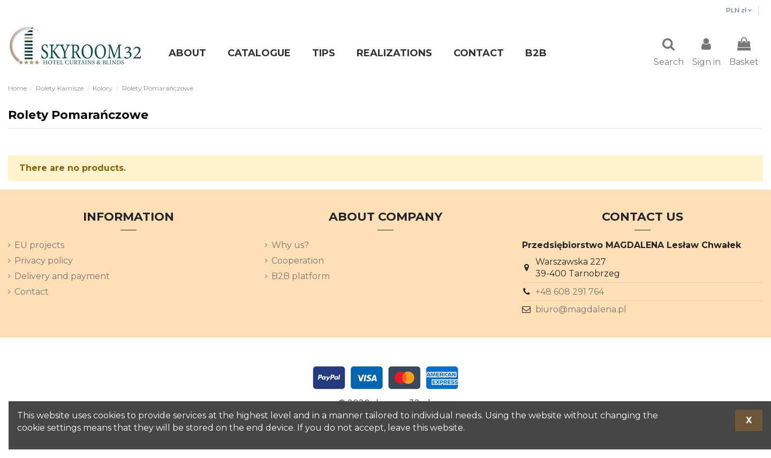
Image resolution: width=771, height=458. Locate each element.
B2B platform (300, 277)
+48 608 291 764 (569, 293)
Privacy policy (43, 262)
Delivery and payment (62, 277)
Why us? (290, 246)
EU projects (39, 246)
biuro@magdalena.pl (580, 310)
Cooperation (297, 262)
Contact (31, 293)
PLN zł (684, 10)
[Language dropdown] (735, 10)
